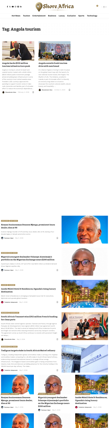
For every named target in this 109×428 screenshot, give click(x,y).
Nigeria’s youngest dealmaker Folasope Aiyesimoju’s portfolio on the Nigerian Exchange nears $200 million (28, 258)
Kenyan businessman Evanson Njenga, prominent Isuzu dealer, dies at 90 (16, 401)
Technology (16, 313)
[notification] (96, 7)
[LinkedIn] (21, 6)
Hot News (15, 220)
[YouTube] (12, 6)
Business (6, 59)
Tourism (14, 59)
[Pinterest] (18, 6)
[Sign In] (4, 6)
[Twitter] (10, 6)
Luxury (5, 285)
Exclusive (6, 220)
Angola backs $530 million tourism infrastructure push (17, 66)
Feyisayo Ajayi (9, 238)
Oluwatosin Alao (10, 95)
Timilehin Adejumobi (11, 302)
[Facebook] (7, 6)
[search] (99, 7)
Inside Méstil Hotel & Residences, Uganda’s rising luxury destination (91, 401)
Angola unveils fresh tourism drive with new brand (51, 66)
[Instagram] (15, 6)
